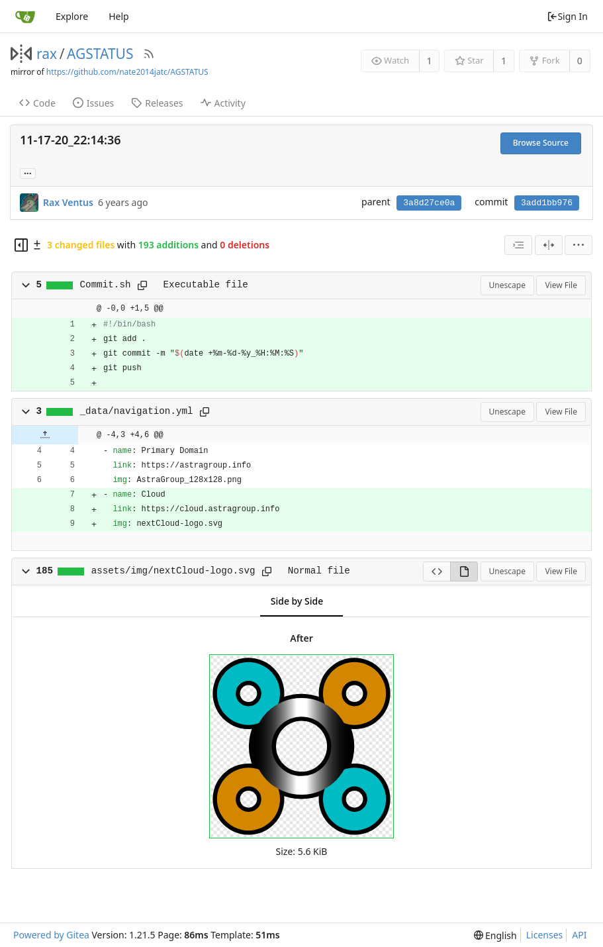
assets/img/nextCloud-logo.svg (173, 571)
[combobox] (518, 245)
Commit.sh (105, 284)
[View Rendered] (464, 571)
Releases (157, 103)
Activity (223, 103)
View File (561, 285)
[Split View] (549, 245)
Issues (93, 103)
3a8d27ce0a (429, 203)
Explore (72, 16)
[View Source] (436, 571)
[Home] (25, 16)
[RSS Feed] (149, 54)
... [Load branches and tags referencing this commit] (28, 172)
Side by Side (297, 601)
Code (37, 103)
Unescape (507, 285)
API (579, 934)
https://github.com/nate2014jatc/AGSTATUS (127, 71)
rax (46, 53)
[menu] (578, 245)
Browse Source (541, 142)
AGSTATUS (100, 53)
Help (119, 16)
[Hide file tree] (21, 245)
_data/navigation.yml (136, 411)
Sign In (567, 16)
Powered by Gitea (51, 934)
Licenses (544, 934)
